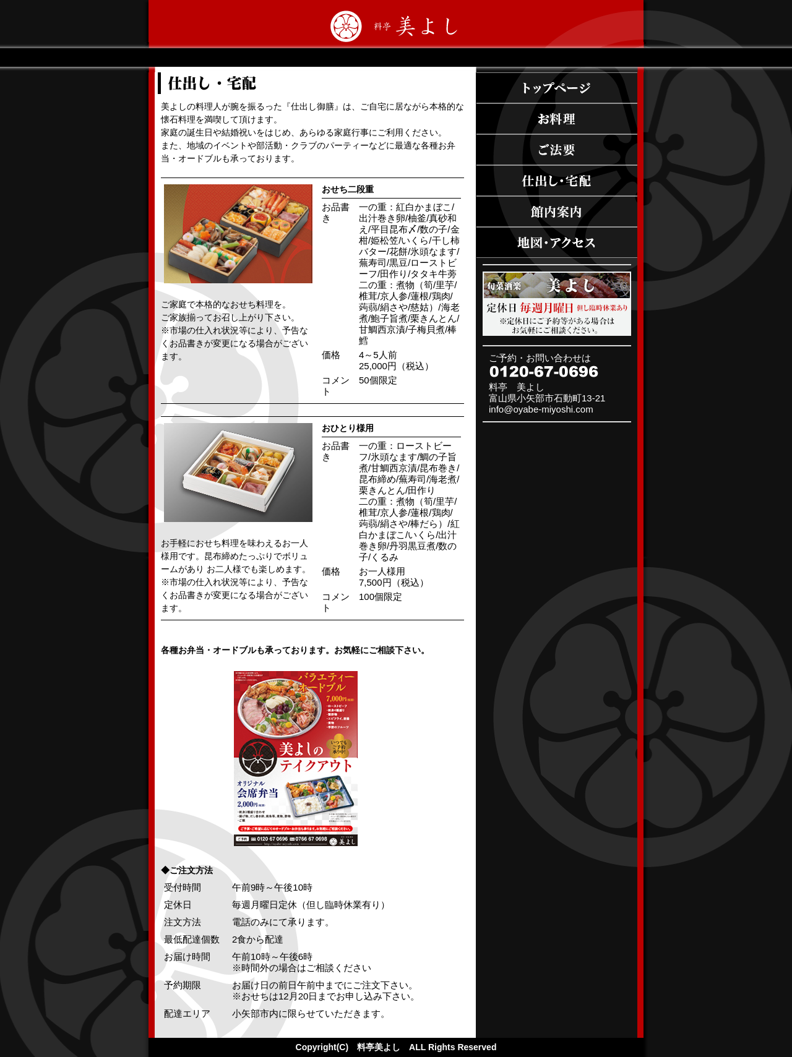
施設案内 (556, 211)
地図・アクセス (556, 242)
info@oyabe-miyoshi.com (541, 409)
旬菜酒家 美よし (557, 304)
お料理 (556, 118)
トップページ (556, 87)
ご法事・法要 (556, 149)
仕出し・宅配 (556, 180)
